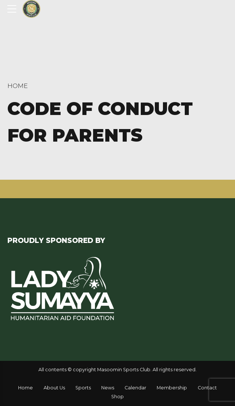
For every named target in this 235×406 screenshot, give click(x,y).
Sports (83, 387)
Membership (172, 387)
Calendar (135, 387)
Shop (117, 396)
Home (17, 85)
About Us (54, 387)
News (107, 387)
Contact (207, 387)
